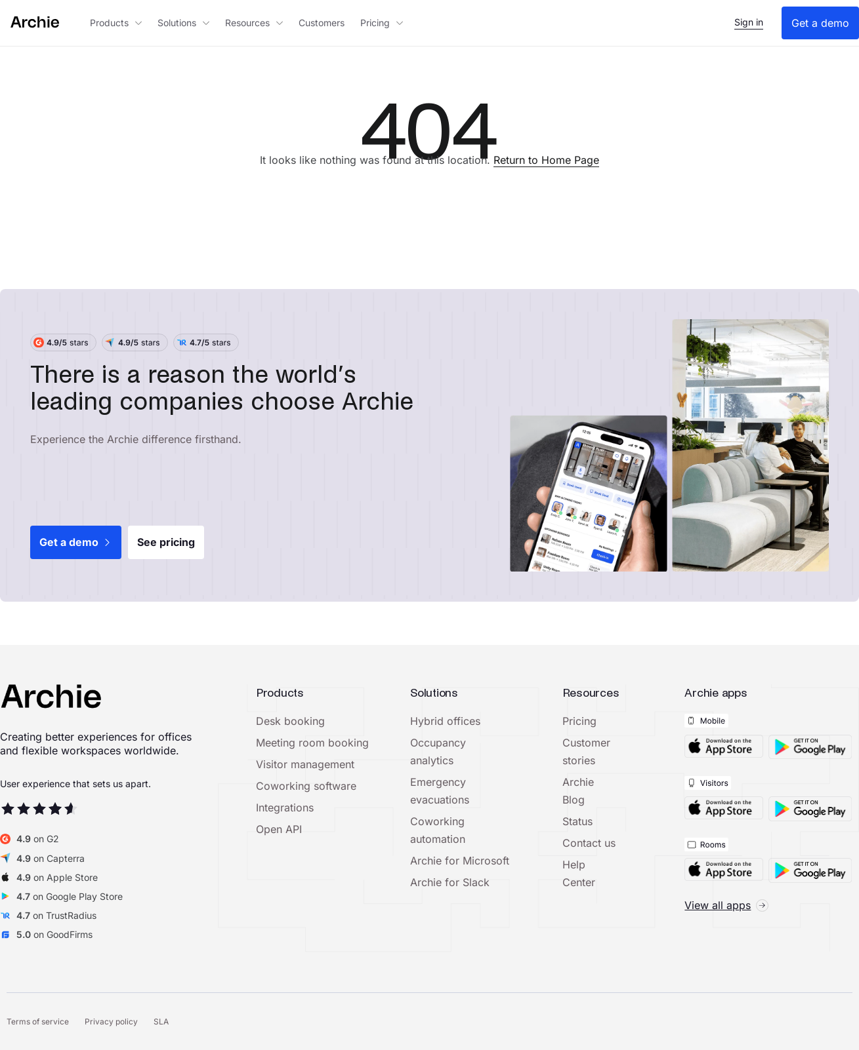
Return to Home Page (546, 159)
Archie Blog (578, 790)
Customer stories (586, 751)
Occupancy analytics (438, 751)
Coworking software (306, 785)
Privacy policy (111, 1021)
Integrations (285, 807)
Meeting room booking (312, 742)
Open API (279, 829)
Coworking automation (437, 830)
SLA (161, 1021)
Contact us (589, 842)
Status (577, 821)
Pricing (579, 721)
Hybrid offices (445, 721)
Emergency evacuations (439, 790)
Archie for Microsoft (459, 860)
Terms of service (38, 1021)
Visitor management (305, 764)
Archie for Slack (450, 882)
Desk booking (290, 721)
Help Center (578, 873)
